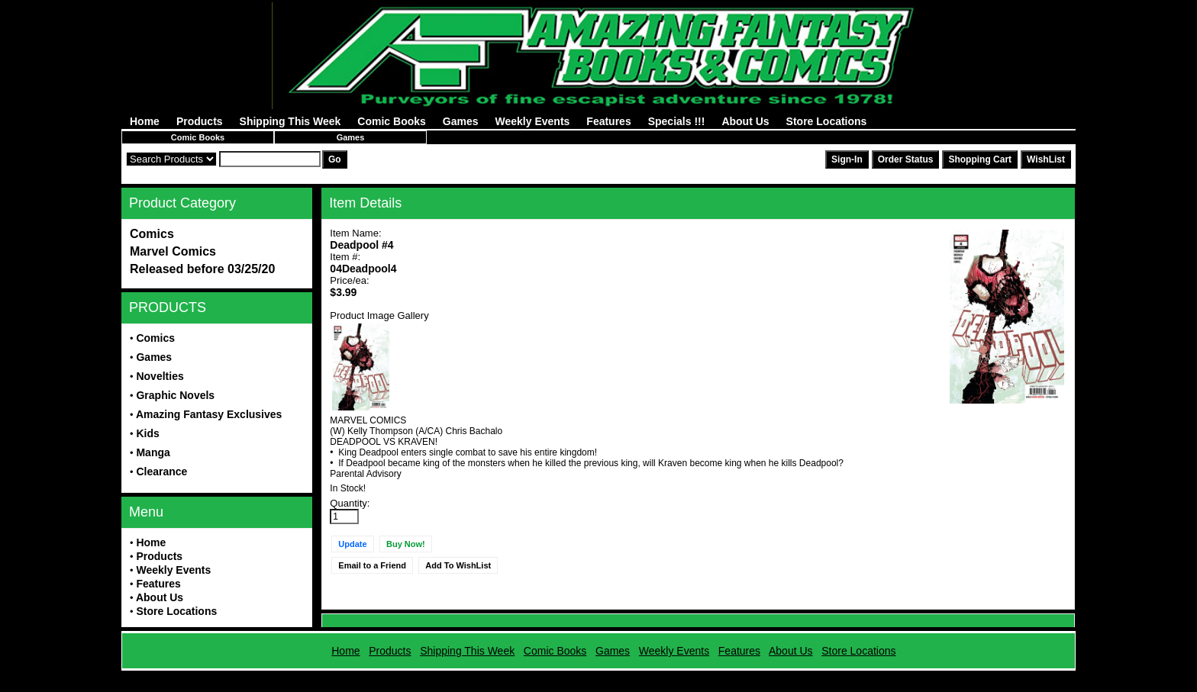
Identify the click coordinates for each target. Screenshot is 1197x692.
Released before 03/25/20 (202, 268)
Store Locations (826, 121)
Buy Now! (405, 544)
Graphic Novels (175, 395)
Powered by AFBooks (598, 676)
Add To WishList (458, 565)
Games (461, 121)
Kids (147, 433)
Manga (152, 452)
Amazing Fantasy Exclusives (209, 414)
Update (352, 544)
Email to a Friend (372, 565)
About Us (745, 121)
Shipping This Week (290, 121)
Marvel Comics (173, 251)
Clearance (161, 471)
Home (145, 121)
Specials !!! (676, 121)
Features (608, 121)
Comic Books (391, 121)
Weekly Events (532, 121)
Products (199, 121)
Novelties (159, 376)
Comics (152, 233)
